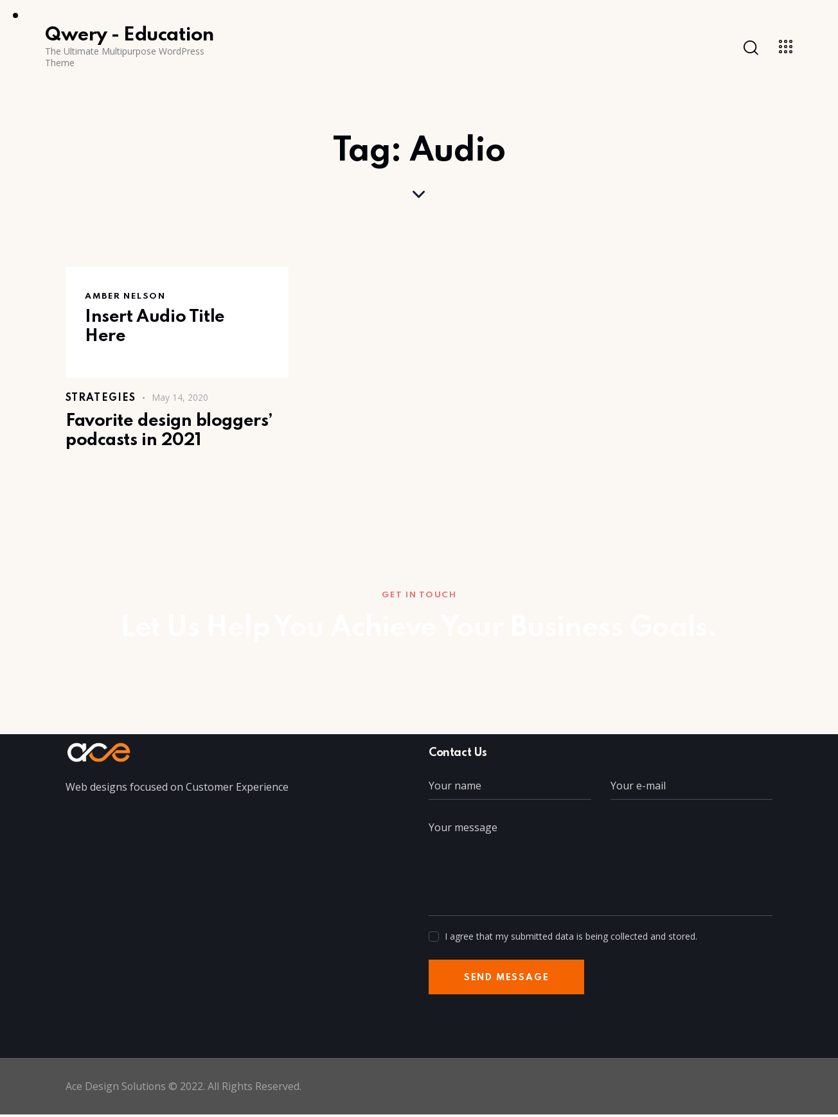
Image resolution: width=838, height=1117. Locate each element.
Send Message (508, 979)
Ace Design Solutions (116, 1089)
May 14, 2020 (180, 397)
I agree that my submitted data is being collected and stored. (571, 938)
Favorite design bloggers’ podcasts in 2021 (172, 432)
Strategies (101, 398)
